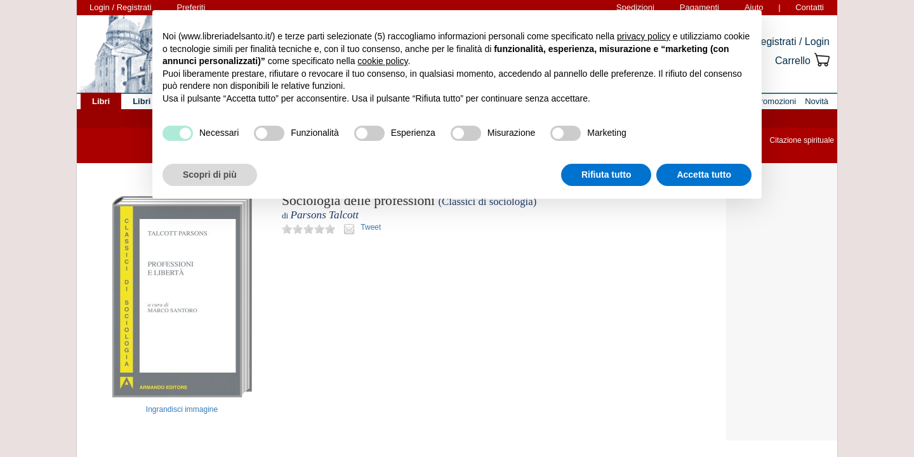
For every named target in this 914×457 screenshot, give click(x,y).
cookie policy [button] (382, 61)
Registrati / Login (791, 41)
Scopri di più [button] (210, 174)
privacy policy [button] (643, 36)
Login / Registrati (120, 7)
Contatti (809, 7)
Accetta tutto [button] (704, 174)
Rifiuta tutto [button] (606, 174)
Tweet (371, 227)
